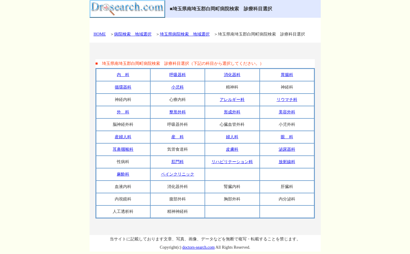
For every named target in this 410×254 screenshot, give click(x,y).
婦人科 (232, 137)
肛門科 (177, 162)
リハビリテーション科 (232, 162)
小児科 (177, 87)
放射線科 (287, 162)
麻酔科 (123, 174)
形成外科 (232, 112)
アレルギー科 (232, 99)
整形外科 (177, 112)
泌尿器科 (287, 149)
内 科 (123, 75)
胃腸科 (287, 75)
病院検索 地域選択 (132, 34)
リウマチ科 (287, 99)
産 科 (177, 137)
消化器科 (232, 75)
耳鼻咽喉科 (123, 149)
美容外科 (287, 112)
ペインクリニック (177, 174)
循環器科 (123, 87)
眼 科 (287, 137)
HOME (100, 34)
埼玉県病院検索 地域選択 (185, 34)
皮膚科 (232, 149)
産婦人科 (123, 137)
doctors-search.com (198, 247)
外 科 (123, 112)
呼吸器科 (177, 75)
